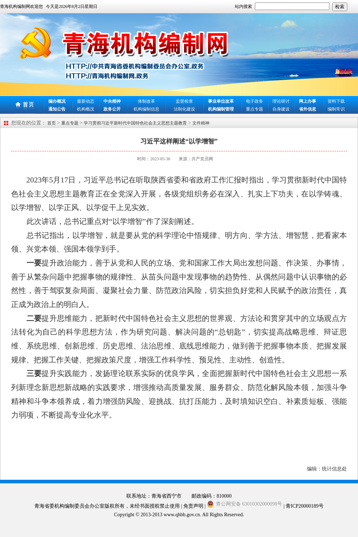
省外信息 (307, 109)
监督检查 (184, 101)
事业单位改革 (221, 101)
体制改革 (146, 101)
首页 (51, 123)
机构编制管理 (221, 109)
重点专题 (254, 109)
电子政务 (254, 101)
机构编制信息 (146, 109)
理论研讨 (281, 101)
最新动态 (85, 101)
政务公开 (112, 109)
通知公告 (57, 109)
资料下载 (336, 101)
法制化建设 (184, 109)
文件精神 (200, 123)
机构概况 (85, 109)
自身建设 (281, 109)
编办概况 (57, 101)
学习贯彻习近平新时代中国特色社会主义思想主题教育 (135, 123)
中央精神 (112, 101)
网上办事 (307, 101)
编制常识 (336, 109)
